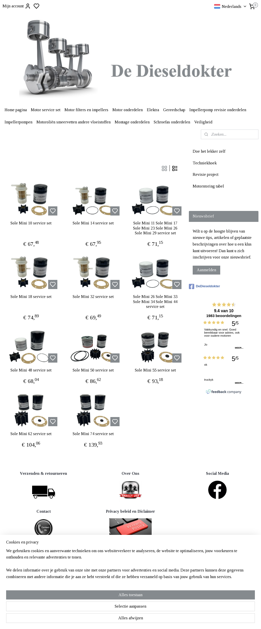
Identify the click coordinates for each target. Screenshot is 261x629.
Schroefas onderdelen (172, 122)
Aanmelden (206, 270)
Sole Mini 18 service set (30, 296)
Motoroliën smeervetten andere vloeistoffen (73, 122)
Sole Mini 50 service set (93, 370)
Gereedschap (174, 110)
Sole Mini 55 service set (155, 370)
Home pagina (16, 110)
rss (155, 558)
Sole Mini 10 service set (30, 223)
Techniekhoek (205, 163)
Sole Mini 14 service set (93, 223)
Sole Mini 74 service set (93, 434)
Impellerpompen (18, 122)
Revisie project (205, 174)
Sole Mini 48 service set (30, 370)
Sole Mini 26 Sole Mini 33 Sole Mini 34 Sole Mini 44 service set (155, 301)
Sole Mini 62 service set (30, 434)
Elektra (153, 110)
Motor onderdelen (127, 110)
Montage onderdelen (132, 122)
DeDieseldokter (204, 286)
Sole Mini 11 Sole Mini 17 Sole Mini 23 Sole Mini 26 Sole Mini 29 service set (155, 228)
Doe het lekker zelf (209, 151)
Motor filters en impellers (86, 110)
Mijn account (17, 6)
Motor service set (45, 110)
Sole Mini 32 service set (93, 296)
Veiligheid (203, 122)
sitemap (147, 558)
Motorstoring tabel (208, 186)
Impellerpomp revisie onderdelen (217, 110)
